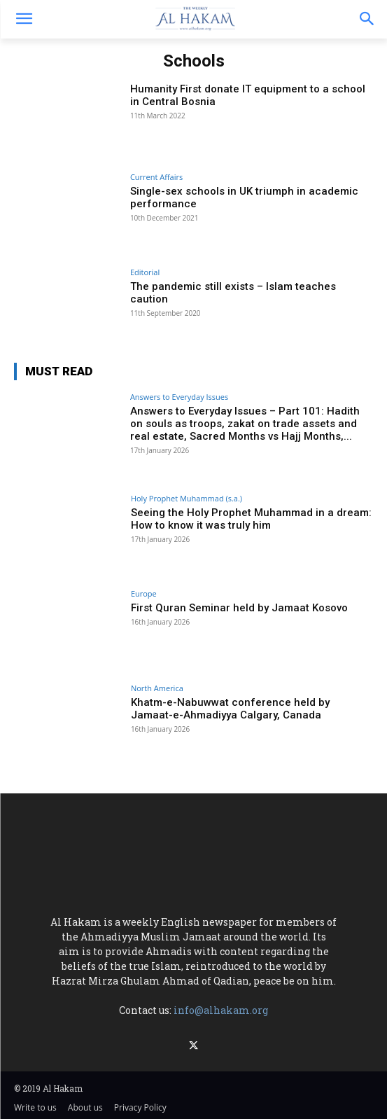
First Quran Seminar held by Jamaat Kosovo (239, 608)
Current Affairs (156, 177)
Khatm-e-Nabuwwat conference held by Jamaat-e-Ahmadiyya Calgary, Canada (230, 708)
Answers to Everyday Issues (179, 397)
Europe (144, 593)
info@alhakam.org (221, 1010)
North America (157, 688)
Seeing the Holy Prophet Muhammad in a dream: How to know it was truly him (251, 518)
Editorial (145, 272)
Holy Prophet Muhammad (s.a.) (186, 498)
